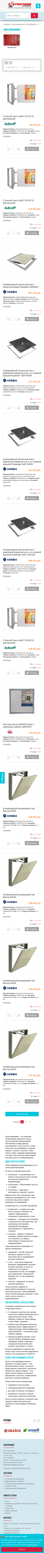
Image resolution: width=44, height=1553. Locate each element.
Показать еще (22, 1114)
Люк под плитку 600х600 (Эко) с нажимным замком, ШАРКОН (18, 725)
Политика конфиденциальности (14, 1465)
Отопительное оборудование (14, 1479)
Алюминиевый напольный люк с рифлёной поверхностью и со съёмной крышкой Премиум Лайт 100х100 (22, 552)
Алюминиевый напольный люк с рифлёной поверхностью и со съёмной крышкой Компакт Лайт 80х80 (22, 373)
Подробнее (7, 136)
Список (6, 62)
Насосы (7, 1513)
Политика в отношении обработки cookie (17, 1468)
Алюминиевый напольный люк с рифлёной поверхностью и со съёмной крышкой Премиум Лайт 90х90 (22, 461)
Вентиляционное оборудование (15, 1488)
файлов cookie (32, 1545)
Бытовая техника (10, 1486)
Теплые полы (9, 1508)
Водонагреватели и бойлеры (14, 1481)
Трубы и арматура (11, 1511)
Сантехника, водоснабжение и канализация (19, 1483)
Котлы (7, 1501)
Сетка (10, 62)
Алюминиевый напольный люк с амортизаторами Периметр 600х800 (20, 285)
